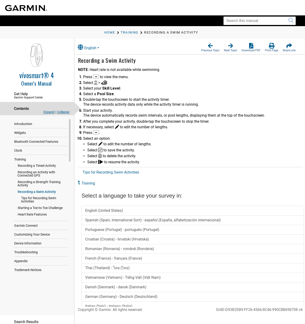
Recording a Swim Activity (37, 192)
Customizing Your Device (32, 231)
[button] (210, 47)
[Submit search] (291, 21)
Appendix (21, 258)
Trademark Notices (27, 266)
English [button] (92, 47)
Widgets (20, 133)
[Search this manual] (260, 21)
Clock (18, 150)
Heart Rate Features (32, 211)
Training (20, 159)
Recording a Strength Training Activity (39, 183)
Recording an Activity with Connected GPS (44, 173)
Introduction (23, 124)
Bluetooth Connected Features (36, 141)
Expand (49, 112)
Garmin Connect (26, 222)
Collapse (63, 112)
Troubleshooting (26, 249)
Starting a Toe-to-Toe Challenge (40, 204)
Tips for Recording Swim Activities (45, 198)
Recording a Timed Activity (37, 165)
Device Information (27, 240)
